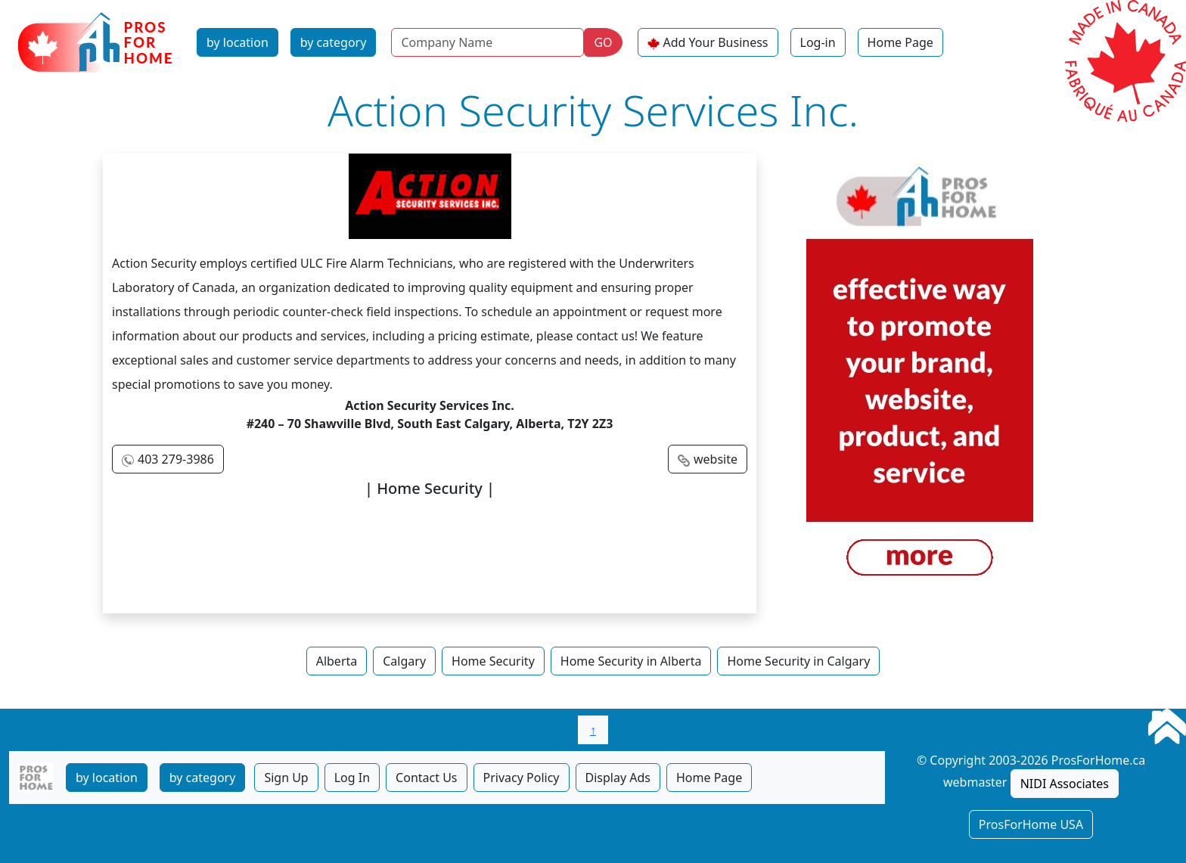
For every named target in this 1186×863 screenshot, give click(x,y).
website (715, 459)
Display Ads (617, 777)
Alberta (337, 661)
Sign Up (286, 777)
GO (603, 42)
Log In (352, 777)
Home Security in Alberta (631, 661)
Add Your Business (715, 42)
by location (237, 42)
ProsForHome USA (1031, 824)
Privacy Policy (521, 777)
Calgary (404, 661)
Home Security (493, 661)
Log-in (818, 42)
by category (333, 42)
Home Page (900, 42)
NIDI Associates (1064, 783)
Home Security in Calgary (798, 661)
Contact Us (426, 777)
